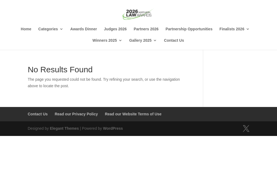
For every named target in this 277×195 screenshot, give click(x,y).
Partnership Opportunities (189, 29)
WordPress (113, 128)
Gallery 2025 (140, 40)
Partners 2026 (146, 29)
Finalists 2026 (231, 29)
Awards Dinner (83, 29)
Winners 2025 (105, 40)
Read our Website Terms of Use (133, 114)
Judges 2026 (115, 29)
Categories (48, 29)
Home (26, 29)
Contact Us (174, 40)
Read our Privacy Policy (76, 114)
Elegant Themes (64, 128)
